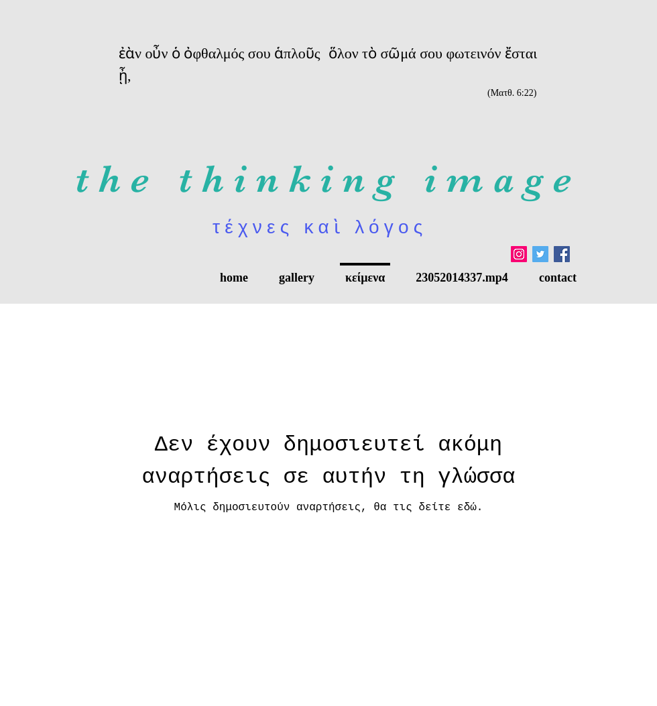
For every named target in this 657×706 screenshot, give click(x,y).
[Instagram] (519, 254)
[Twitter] (540, 254)
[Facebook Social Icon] (562, 254)
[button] (296, 271)
